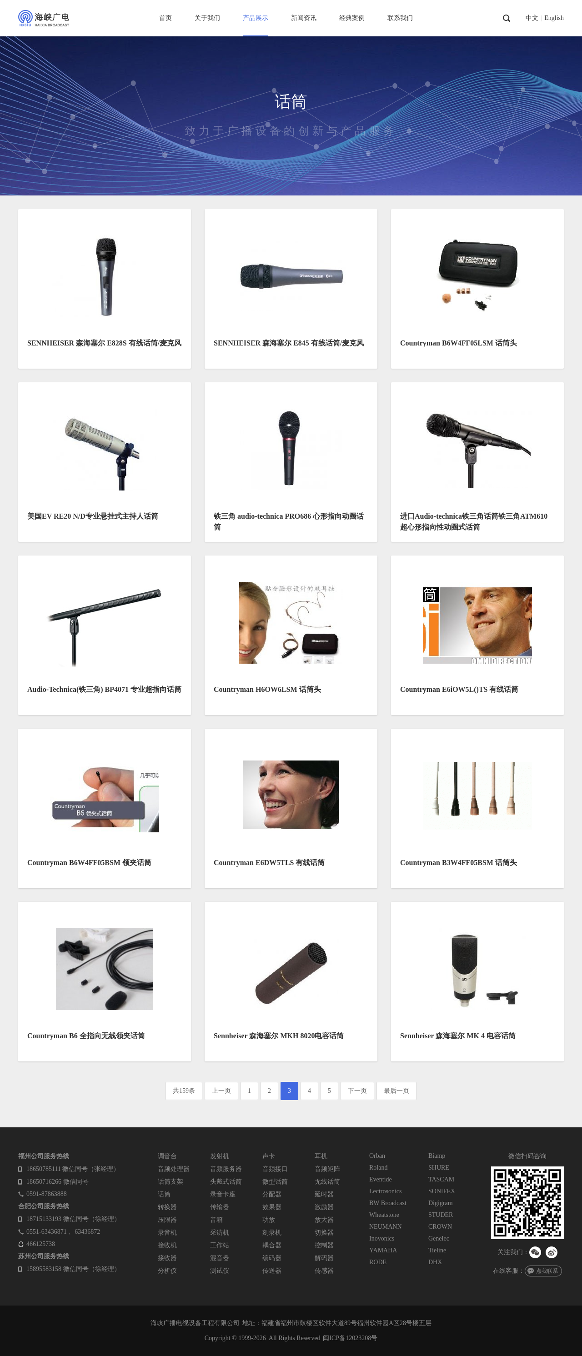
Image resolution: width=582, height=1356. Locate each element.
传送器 (271, 1270)
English (554, 18)
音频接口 (275, 1169)
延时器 (324, 1194)
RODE (377, 1262)
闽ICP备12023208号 (350, 1338)
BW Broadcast (387, 1203)
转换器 (167, 1207)
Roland (378, 1167)
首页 (165, 18)
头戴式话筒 (226, 1181)
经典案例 (352, 18)
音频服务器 (226, 1169)
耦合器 (271, 1245)
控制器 (324, 1245)
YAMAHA (383, 1250)
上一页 (221, 1090)
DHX (435, 1262)
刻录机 (271, 1232)
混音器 (219, 1258)
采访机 (219, 1232)
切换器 (324, 1232)
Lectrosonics (385, 1191)
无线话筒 (327, 1181)
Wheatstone (384, 1214)
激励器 (324, 1207)
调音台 (167, 1156)
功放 (268, 1219)
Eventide (380, 1179)
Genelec (438, 1238)
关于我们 (207, 18)
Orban (377, 1155)
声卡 (268, 1156)
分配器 (271, 1194)
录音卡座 (223, 1194)
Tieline (437, 1250)
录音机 (167, 1232)
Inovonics (381, 1238)
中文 (532, 18)
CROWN (440, 1226)
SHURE (438, 1167)
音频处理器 (174, 1169)
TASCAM (441, 1179)
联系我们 (400, 18)
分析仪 (167, 1270)
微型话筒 (275, 1181)
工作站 (219, 1245)
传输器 (219, 1207)
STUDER (440, 1214)
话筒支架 (170, 1181)
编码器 (271, 1258)
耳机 (321, 1156)
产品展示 (255, 18)
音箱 (216, 1219)
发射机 (219, 1156)
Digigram (440, 1203)
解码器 (324, 1258)
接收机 (167, 1245)
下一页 (357, 1090)
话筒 (164, 1194)
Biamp (436, 1155)
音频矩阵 (327, 1169)
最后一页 (396, 1090)
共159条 (184, 1090)
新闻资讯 (303, 18)
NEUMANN (385, 1226)
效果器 (271, 1207)
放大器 (324, 1219)
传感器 (324, 1270)
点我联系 (547, 1271)
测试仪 (219, 1270)
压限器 (167, 1219)
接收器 (167, 1258)
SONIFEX (441, 1191)
